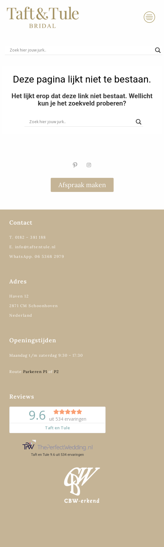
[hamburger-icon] (149, 17)
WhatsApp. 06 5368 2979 (36, 256)
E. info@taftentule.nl (32, 246)
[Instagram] (89, 165)
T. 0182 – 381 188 (27, 237)
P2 (56, 371)
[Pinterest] (75, 165)
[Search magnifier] (157, 50)
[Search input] (81, 50)
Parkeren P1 (35, 371)
